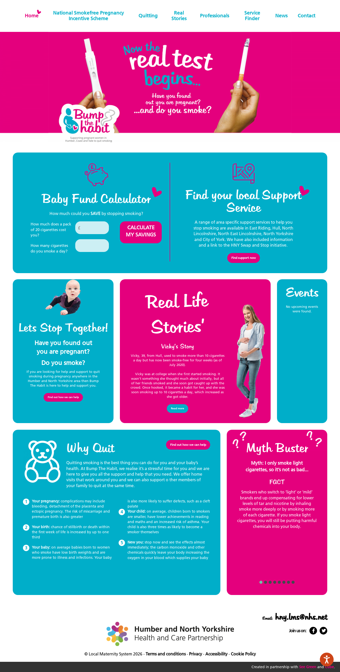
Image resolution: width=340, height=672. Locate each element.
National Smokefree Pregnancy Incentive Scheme (88, 15)
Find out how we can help (63, 397)
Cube (329, 667)
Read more (177, 408)
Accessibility (216, 653)
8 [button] (293, 582)
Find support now (243, 258)
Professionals (214, 16)
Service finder (252, 15)
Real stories (178, 15)
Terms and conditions (166, 653)
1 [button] (260, 582)
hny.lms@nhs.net (301, 617)
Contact (306, 16)
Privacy (195, 653)
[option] (277, 497)
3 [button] (270, 582)
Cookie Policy (243, 653)
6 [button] (283, 582)
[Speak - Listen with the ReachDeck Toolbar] (327, 659)
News (281, 16)
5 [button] (279, 582)
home (32, 16)
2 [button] (265, 582)
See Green (307, 667)
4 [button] (274, 582)
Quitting (148, 16)
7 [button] (288, 582)
